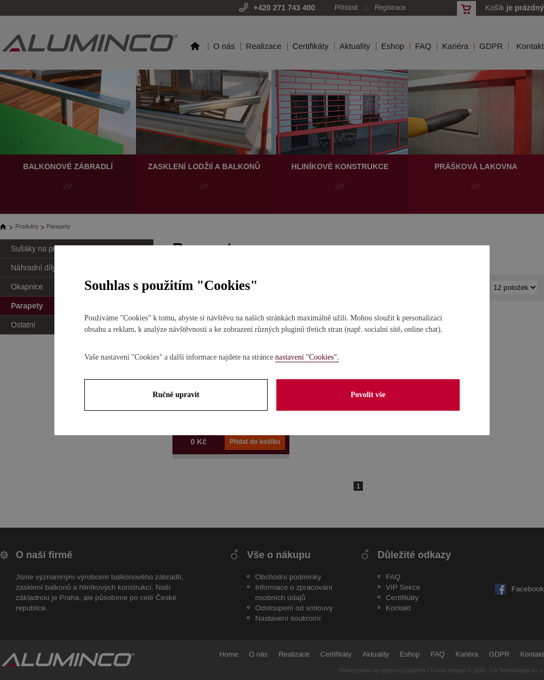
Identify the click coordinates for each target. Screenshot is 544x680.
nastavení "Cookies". (307, 357)
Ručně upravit (176, 395)
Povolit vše (367, 395)
